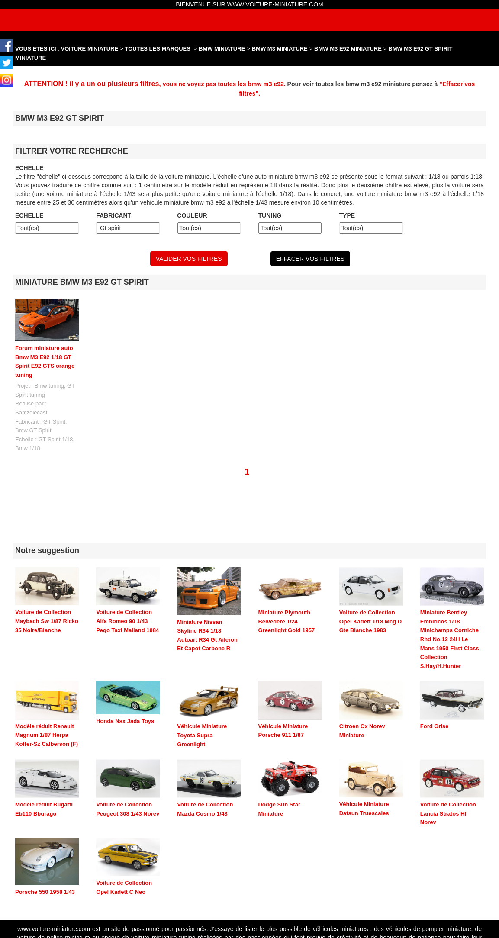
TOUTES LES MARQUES (157, 48)
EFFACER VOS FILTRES (310, 258)
